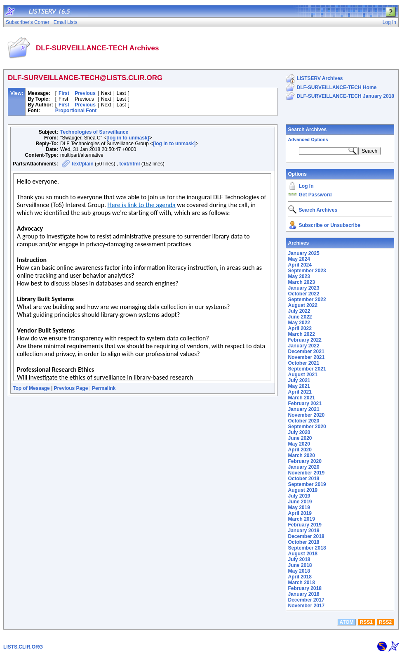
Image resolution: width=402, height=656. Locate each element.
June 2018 (300, 565)
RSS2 (385, 622)
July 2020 (299, 432)
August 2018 (302, 554)
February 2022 (305, 340)
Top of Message (31, 388)
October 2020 (304, 421)
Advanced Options (308, 139)
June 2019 (300, 502)
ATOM (346, 622)
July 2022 (299, 311)
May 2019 (299, 507)
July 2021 (299, 380)
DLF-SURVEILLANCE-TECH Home (337, 87)
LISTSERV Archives (320, 78)
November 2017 (306, 606)
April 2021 (300, 392)
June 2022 (300, 317)
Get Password (315, 195)
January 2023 (304, 288)
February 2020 (305, 461)
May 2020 (299, 444)
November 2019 (306, 473)
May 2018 (299, 571)
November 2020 (306, 415)
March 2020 (301, 455)
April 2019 (300, 513)
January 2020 (304, 467)
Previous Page (71, 388)
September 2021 (307, 369)
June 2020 (300, 438)
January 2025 (304, 253)
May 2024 (299, 259)
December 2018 (306, 536)
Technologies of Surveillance (94, 132)
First (64, 93)
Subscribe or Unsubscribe (329, 225)
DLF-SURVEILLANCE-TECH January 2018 (346, 96)
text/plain (83, 164)
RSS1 (366, 622)
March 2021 (301, 398)
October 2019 (304, 478)
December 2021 (306, 351)
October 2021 (304, 363)
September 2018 (307, 548)
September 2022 (307, 299)
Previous (85, 93)
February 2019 (305, 525)
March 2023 (301, 282)
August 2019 (302, 490)
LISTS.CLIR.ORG (23, 647)
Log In (306, 186)
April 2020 (300, 450)
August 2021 (302, 375)
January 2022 (304, 346)
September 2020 (307, 426)
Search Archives (307, 129)
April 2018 (300, 577)
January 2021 (304, 409)
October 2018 (304, 542)
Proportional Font (76, 110)
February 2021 (305, 403)
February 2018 (305, 588)
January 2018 (304, 594)
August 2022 (302, 305)
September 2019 (307, 484)
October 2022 (304, 294)
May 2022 (299, 323)
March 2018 (301, 582)
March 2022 (301, 334)
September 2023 (307, 271)
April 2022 (300, 328)
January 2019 (304, 530)
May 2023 (299, 276)
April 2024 (300, 265)
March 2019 (301, 519)
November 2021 (306, 357)
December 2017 (306, 600)
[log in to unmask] (127, 138)
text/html (129, 164)
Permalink (103, 388)
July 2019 (299, 496)
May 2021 (299, 386)
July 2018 (299, 559)
